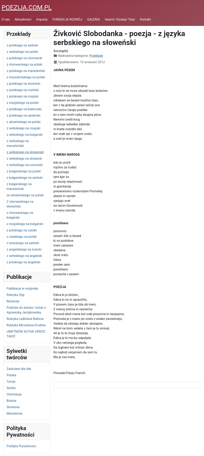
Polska (11, 375)
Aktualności (23, 19)
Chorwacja (14, 394)
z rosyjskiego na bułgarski (25, 224)
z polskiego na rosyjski (23, 96)
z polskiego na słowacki (23, 84)
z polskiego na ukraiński (23, 115)
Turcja (11, 381)
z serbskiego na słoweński (25, 152)
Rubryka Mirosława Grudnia (26, 325)
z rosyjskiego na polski (23, 103)
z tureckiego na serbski (23, 243)
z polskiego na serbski (22, 45)
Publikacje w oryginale (22, 288)
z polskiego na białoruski (24, 109)
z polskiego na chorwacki (24, 58)
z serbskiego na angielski (24, 256)
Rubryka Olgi (15, 295)
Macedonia (14, 413)
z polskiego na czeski (22, 230)
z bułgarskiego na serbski (25, 178)
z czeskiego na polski (22, 237)
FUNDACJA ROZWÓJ (67, 19)
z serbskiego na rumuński (25, 165)
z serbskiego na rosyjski (23, 128)
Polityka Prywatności (21, 446)
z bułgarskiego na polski (24, 171)
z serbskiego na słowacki (24, 158)
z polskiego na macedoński (26, 71)
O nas (6, 19)
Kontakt (145, 19)
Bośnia (11, 401)
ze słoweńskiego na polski (25, 195)
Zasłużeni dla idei (19, 369)
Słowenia (13, 407)
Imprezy (42, 19)
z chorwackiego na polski (24, 64)
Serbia (11, 388)
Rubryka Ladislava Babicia (25, 319)
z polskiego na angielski (23, 262)
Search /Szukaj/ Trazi (120, 19)
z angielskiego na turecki (24, 249)
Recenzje (13, 301)
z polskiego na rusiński (23, 90)
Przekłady (96, 56)
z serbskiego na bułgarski (25, 135)
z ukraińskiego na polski (23, 122)
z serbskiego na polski (22, 52)
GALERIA (93, 19)
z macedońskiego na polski (26, 77)
